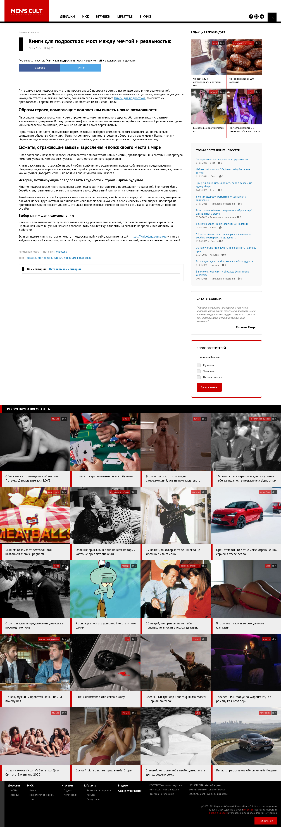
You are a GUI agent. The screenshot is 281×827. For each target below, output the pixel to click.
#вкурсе (31, 257)
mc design (248, 809)
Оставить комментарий (65, 269)
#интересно (45, 257)
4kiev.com (161, 793)
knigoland (61, 251)
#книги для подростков (77, 257)
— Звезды (13, 794)
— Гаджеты (67, 790)
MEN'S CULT (164, 789)
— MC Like (13, 790)
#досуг (58, 257)
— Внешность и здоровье (97, 790)
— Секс (30, 799)
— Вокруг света (92, 799)
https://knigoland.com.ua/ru (148, 236)
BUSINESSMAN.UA (207, 789)
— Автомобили (69, 794)
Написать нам (266, 820)
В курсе (145, 16)
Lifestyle (124, 16)
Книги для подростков (130, 98)
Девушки (67, 16)
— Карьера (90, 794)
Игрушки (103, 16)
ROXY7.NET (165, 785)
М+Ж (85, 16)
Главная (23, 32)
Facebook (39, 67)
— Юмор (31, 790)
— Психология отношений (40, 794)
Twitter (80, 67)
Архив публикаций (130, 790)
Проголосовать (209, 387)
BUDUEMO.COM (208, 793)
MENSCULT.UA (205, 785)
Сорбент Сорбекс (218, 812)
